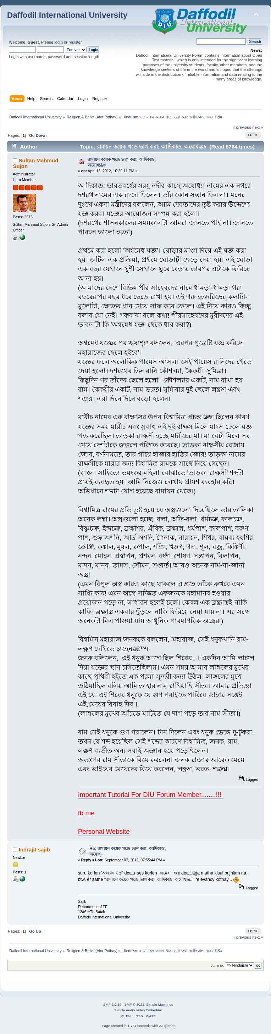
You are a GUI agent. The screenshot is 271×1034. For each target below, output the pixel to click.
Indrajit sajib (34, 849)
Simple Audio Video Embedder (138, 1010)
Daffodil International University (67, 15)
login (58, 42)
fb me (86, 813)
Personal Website (104, 831)
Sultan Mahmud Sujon (35, 163)
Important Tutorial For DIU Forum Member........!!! (150, 794)
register (75, 42)
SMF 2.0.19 (112, 1004)
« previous (242, 127)
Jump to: (217, 965)
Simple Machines (159, 1004)
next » (257, 127)
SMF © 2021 (134, 1004)
